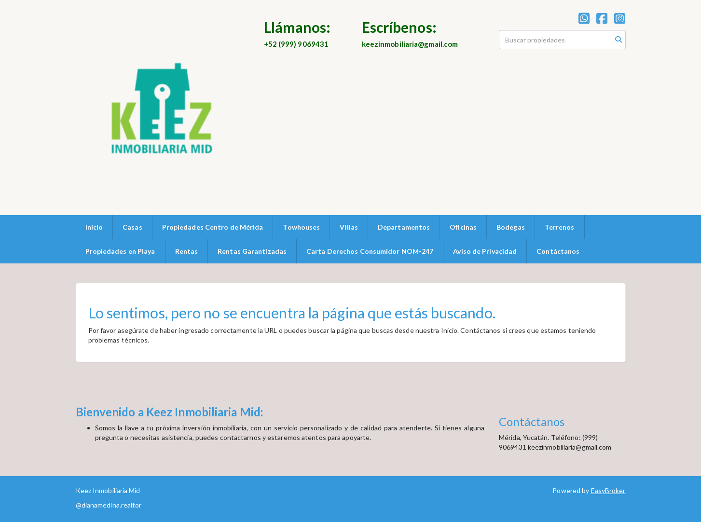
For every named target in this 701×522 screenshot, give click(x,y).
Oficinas (463, 227)
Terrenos (560, 227)
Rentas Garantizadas (252, 251)
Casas (132, 227)
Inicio (94, 227)
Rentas (186, 251)
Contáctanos (557, 251)
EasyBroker (608, 490)
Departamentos (404, 227)
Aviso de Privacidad (485, 251)
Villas (349, 227)
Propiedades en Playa (120, 251)
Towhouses (301, 227)
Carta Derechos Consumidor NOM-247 (369, 251)
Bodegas (510, 227)
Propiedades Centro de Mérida (212, 227)
